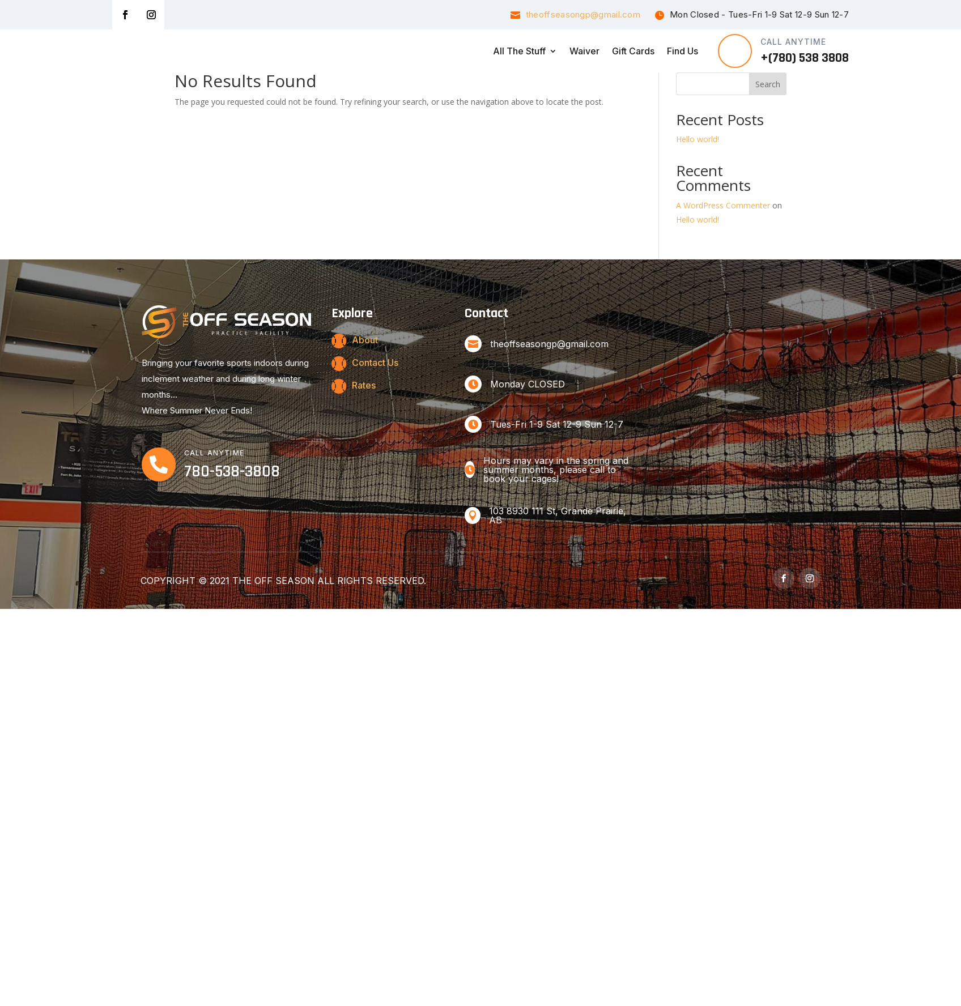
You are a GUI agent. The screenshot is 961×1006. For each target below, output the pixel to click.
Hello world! (697, 172)
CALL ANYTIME (793, 41)
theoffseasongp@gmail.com (583, 14)
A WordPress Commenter (723, 238)
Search (767, 117)
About (365, 372)
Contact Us (375, 395)
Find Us (682, 51)
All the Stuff (519, 51)
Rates (364, 418)
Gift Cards (633, 51)
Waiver (584, 51)
